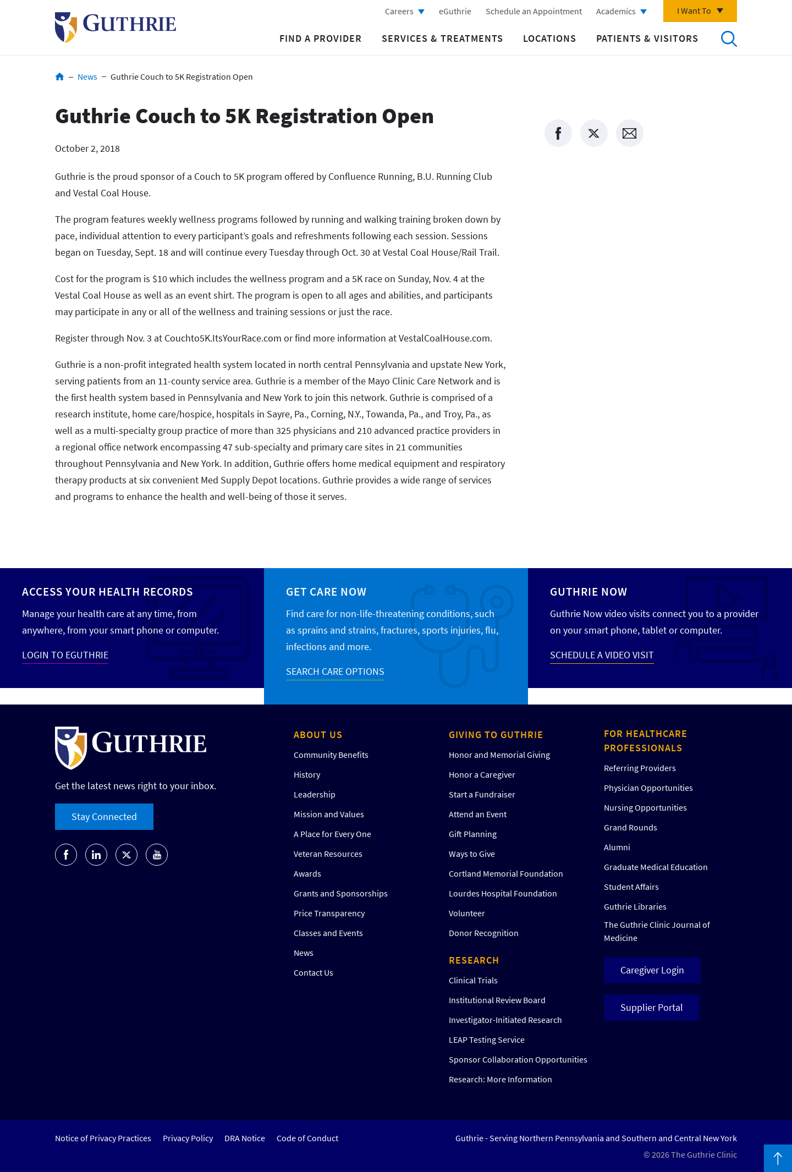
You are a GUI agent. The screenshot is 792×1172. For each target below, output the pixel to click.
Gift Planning (473, 833)
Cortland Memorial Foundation (506, 873)
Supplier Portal (651, 1007)
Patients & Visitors (647, 38)
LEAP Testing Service (487, 1039)
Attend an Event (478, 813)
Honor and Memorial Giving (499, 754)
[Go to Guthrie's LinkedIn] (96, 855)
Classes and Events (328, 932)
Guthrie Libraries (635, 906)
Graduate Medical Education (656, 866)
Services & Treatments (442, 38)
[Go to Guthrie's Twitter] (127, 855)
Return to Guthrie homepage (115, 27)
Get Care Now (326, 591)
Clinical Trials (473, 980)
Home (59, 76)
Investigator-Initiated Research (505, 1019)
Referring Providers (640, 767)
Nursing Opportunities (645, 807)
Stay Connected (104, 816)
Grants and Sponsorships (341, 893)
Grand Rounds (630, 827)
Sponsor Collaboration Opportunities (518, 1059)
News (87, 76)
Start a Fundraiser (482, 794)
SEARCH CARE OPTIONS (335, 671)
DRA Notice (244, 1137)
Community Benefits (331, 754)
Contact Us (313, 972)
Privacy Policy (188, 1137)
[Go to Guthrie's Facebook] (66, 855)
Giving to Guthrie (496, 734)
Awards (307, 873)
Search (729, 38)
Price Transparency (329, 912)
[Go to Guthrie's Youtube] (157, 855)
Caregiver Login (652, 970)
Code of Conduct (307, 1137)
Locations (549, 38)
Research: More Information (500, 1079)
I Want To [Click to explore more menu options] (694, 10)
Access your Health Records (107, 591)
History (307, 774)
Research (474, 960)
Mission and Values (329, 813)
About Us (318, 734)
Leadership (315, 794)
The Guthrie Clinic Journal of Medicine (657, 931)
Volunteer (467, 912)
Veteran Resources (328, 853)
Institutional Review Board (497, 999)
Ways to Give (472, 853)
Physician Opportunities (648, 787)
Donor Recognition (484, 932)
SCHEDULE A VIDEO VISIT (602, 654)
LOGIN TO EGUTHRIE (65, 654)
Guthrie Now (589, 591)
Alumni (617, 846)
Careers (399, 10)
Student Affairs (631, 886)
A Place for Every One (332, 833)
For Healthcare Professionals (646, 740)
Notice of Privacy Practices (103, 1137)
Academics (616, 10)
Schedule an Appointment (534, 10)
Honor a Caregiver (482, 774)
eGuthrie (455, 10)
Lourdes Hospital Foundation (503, 893)
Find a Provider (320, 38)
